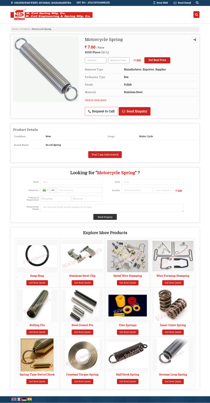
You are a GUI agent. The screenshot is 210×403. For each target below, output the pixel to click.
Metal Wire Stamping (127, 275)
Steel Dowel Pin (82, 325)
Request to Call (101, 111)
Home (15, 29)
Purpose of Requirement (33, 198)
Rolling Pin (37, 325)
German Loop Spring (173, 374)
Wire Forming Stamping (172, 275)
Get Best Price (157, 60)
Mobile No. (34, 190)
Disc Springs (127, 325)
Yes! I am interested (105, 154)
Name (36, 182)
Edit (137, 60)
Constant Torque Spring (82, 374)
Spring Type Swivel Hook (37, 374)
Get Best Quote (37, 282)
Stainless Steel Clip (82, 275)
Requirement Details (33, 208)
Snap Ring (37, 275)
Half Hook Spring (127, 374)
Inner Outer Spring (173, 325)
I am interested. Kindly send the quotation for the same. (112, 208)
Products (25, 29)
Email (117, 182)
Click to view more (95, 100)
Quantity (116, 190)
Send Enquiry (134, 111)
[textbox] (119, 60)
